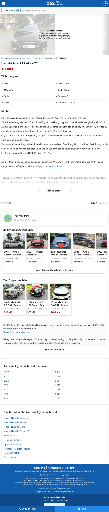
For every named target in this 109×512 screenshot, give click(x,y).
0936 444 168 (27, 508)
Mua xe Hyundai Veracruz (16, 418)
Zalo (84, 508)
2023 (57, 372)
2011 (6, 389)
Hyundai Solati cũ (12, 444)
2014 (6, 398)
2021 (6, 376)
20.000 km (63, 83)
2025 (57, 385)
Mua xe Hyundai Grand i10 (16, 431)
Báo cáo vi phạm (54, 349)
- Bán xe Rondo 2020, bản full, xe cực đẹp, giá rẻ (60, 304)
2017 (57, 398)
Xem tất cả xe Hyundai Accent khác (53, 270)
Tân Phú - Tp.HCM (66, 102)
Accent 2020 (41, 58)
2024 (57, 376)
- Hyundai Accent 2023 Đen (82, 253)
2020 (6, 83)
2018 (6, 385)
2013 (6, 394)
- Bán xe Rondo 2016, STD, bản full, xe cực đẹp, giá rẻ (14, 304)
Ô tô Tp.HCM (10, 457)
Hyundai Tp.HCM (12, 453)
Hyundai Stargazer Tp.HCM (17, 448)
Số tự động (63, 90)
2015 (57, 389)
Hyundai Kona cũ (12, 435)
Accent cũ (28, 58)
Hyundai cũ (15, 58)
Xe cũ (7, 102)
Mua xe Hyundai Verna (15, 422)
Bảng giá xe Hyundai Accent (49, 166)
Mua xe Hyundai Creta (14, 426)
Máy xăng (8, 90)
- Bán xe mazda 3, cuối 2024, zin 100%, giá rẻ (37, 304)
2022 (6, 372)
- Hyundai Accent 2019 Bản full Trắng (12, 253)
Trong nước (63, 96)
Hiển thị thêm (53, 190)
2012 (57, 394)
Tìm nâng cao (11, 10)
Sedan (7, 96)
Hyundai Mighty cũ (13, 440)
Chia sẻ (92, 203)
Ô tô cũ (5, 58)
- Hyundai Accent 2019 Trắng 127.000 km (60, 253)
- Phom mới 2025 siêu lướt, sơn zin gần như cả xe (37, 253)
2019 (57, 380)
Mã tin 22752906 (57, 58)
